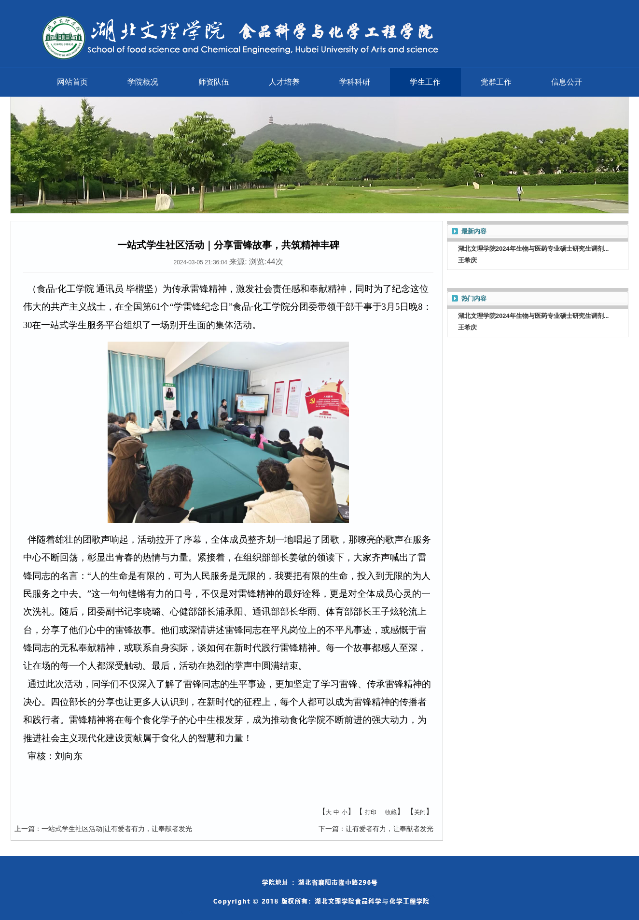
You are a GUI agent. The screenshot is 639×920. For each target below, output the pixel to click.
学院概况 (142, 82)
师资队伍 (213, 82)
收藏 (391, 812)
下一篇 (329, 829)
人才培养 (284, 82)
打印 (370, 812)
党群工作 (496, 82)
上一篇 (24, 829)
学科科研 (354, 82)
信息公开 (566, 82)
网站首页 (72, 82)
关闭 (420, 812)
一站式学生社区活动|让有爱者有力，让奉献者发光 (117, 829)
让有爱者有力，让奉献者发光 (389, 829)
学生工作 (425, 82)
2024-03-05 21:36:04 (200, 262)
